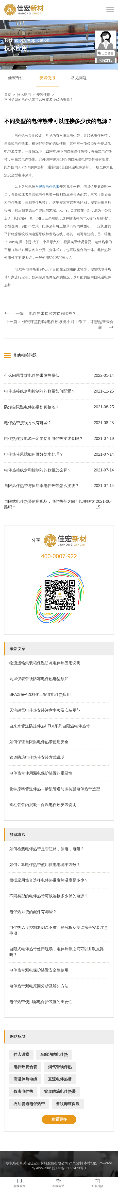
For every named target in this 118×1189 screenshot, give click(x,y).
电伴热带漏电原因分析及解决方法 (38, 986)
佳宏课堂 (21, 1054)
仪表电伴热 (23, 1091)
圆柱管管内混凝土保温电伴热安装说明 (42, 805)
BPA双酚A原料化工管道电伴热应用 (40, 694)
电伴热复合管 (25, 1067)
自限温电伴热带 (47, 187)
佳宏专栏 (16, 78)
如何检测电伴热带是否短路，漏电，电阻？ (46, 849)
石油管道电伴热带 (29, 1104)
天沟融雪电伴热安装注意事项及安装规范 (44, 710)
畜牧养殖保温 (68, 1104)
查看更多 (59, 1119)
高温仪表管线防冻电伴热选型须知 (38, 679)
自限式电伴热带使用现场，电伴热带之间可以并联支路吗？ (56, 952)
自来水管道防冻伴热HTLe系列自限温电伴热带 (49, 726)
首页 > (10, 95)
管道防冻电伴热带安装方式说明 (37, 757)
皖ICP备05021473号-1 (69, 1168)
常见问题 (79, 78)
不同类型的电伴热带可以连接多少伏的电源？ (38, 100)
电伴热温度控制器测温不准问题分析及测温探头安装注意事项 (58, 930)
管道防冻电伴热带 (60, 1091)
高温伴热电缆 (25, 1079)
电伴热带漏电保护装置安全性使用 (38, 970)
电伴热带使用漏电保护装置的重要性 (40, 773)
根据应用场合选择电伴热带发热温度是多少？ (48, 880)
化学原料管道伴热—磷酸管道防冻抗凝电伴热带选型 (54, 789)
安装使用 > (46, 95)
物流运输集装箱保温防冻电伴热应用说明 (44, 663)
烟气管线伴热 (60, 1067)
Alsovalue (43, 1168)
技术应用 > (27, 95)
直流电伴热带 (60, 1079)
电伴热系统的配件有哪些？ (33, 912)
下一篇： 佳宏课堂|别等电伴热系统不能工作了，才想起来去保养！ (59, 325)
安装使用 (47, 78)
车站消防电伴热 (54, 1054)
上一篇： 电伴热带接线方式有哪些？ (40, 313)
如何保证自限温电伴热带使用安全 (38, 742)
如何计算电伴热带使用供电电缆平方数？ (44, 865)
